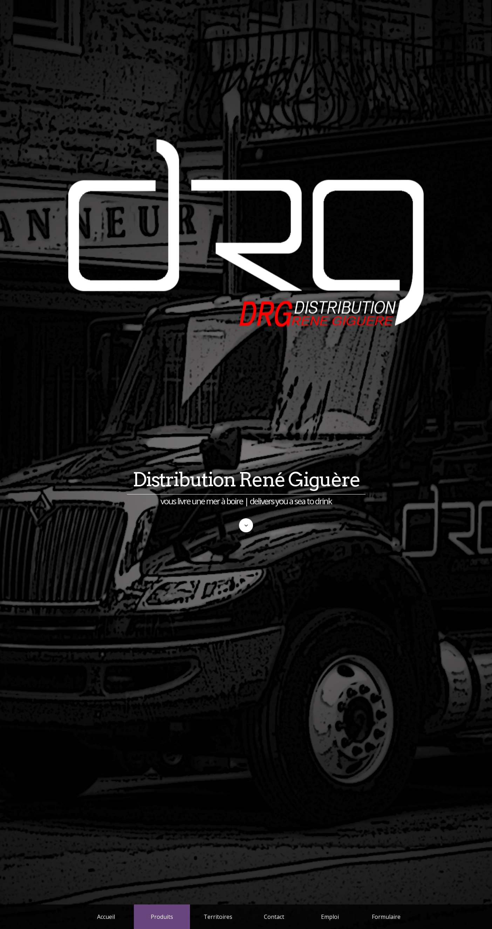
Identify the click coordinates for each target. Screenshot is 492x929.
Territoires (218, 917)
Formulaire (386, 917)
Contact (274, 917)
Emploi (330, 917)
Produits (162, 917)
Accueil (106, 917)
